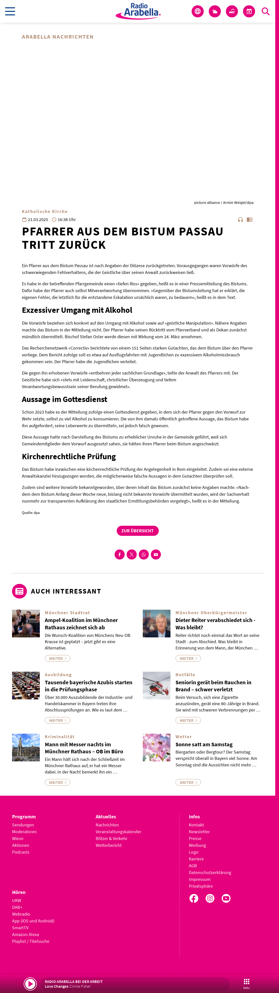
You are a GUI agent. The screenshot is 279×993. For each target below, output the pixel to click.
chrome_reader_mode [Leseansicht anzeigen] (250, 219)
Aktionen (20, 845)
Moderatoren (24, 831)
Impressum (200, 879)
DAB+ (17, 907)
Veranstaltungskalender (118, 831)
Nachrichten (107, 825)
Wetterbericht (109, 845)
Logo (193, 852)
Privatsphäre (201, 886)
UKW (16, 900)
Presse (195, 838)
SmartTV (20, 927)
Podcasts (20, 852)
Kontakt (196, 825)
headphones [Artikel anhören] (240, 219)
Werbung (197, 845)
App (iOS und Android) (33, 921)
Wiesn (17, 838)
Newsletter (199, 831)
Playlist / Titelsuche (30, 941)
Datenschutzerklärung (210, 872)
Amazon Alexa (25, 934)
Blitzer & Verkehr (111, 838)
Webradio (21, 914)
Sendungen (23, 825)
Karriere (196, 859)
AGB (193, 865)
